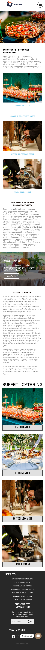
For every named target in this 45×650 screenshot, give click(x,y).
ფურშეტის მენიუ (22, 105)
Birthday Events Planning (22, 600)
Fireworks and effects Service (22, 589)
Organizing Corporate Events (22, 579)
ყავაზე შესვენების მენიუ (22, 154)
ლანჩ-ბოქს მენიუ (22, 192)
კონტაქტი (11, 276)
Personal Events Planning (22, 586)
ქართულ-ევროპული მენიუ (22, 116)
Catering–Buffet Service (23, 582)
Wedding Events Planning (22, 596)
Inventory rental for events (22, 593)
